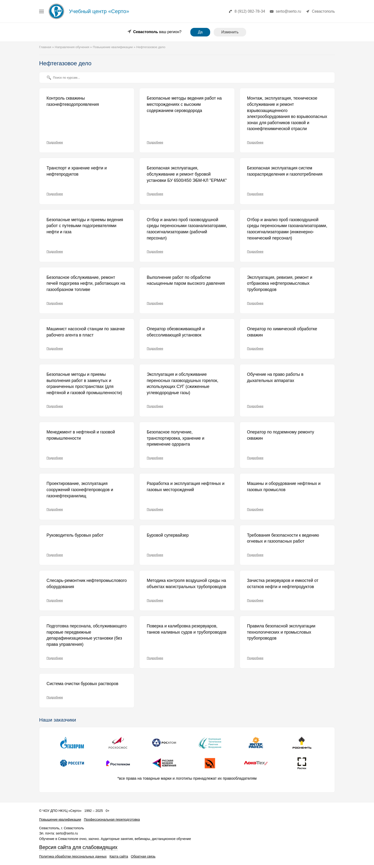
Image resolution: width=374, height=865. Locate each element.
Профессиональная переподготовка (112, 819)
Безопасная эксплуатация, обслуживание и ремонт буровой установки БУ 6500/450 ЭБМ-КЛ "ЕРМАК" (187, 174)
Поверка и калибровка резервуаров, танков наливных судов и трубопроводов (186, 629)
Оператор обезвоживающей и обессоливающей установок (176, 331)
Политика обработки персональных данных (73, 856)
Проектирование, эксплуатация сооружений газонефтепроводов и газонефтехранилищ (80, 489)
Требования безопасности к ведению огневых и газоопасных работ (283, 538)
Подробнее (55, 142)
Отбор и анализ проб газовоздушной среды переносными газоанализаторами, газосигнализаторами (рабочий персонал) (187, 228)
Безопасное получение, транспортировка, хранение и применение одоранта (175, 438)
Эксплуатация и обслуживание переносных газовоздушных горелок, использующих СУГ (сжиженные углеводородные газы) (182, 383)
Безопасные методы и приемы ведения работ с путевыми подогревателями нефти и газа (85, 225)
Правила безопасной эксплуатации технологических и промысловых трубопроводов (281, 632)
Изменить (230, 32)
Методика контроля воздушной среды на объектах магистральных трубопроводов (186, 583)
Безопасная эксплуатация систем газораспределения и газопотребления (285, 171)
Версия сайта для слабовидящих (78, 847)
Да (200, 32)
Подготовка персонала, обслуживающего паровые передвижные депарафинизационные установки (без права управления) (87, 635)
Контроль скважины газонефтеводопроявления (73, 101)
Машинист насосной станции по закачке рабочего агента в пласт (86, 331)
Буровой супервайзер (168, 535)
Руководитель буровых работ (75, 535)
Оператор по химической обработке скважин (282, 331)
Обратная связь (143, 856)
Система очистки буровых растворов (82, 683)
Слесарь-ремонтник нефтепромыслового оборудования (87, 583)
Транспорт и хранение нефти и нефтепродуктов (77, 171)
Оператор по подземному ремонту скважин (280, 435)
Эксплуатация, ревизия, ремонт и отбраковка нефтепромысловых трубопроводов (279, 283)
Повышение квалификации (60, 819)
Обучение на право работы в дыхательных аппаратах (275, 377)
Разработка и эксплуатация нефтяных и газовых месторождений (185, 486)
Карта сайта (118, 856)
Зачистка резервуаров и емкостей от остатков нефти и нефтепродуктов (282, 583)
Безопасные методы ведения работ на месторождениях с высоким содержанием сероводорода (184, 104)
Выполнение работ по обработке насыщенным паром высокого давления (186, 280)
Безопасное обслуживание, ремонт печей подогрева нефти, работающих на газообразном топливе (86, 283)
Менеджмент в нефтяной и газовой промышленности (81, 435)
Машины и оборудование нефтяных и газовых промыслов (284, 486)
